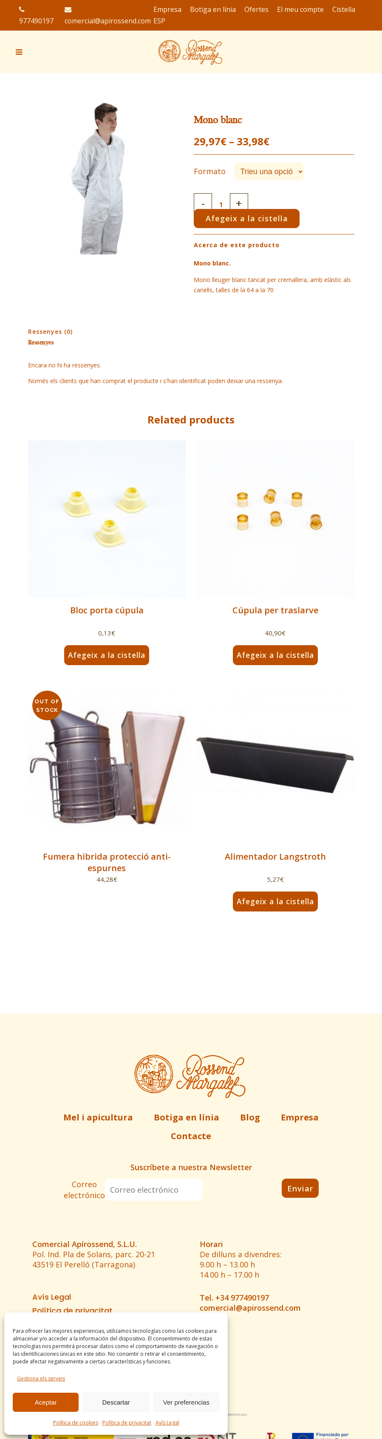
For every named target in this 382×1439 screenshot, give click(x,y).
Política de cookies (75, 1422)
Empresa (300, 1117)
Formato (210, 171)
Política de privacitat (126, 1422)
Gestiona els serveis (41, 1378)
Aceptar (46, 1402)
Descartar (116, 1402)
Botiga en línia (186, 1117)
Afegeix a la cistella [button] (106, 655)
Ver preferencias (186, 1402)
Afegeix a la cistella (249, 218)
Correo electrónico (84, 1189)
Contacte (191, 1136)
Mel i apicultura (98, 1117)
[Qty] (222, 204)
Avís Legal (167, 1422)
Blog (250, 1117)
